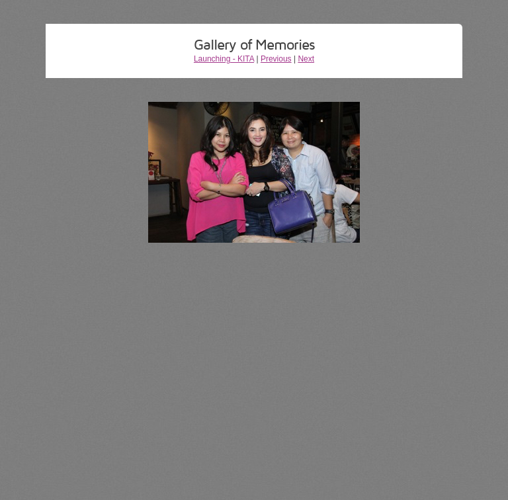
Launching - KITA (224, 58)
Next (306, 58)
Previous (276, 58)
